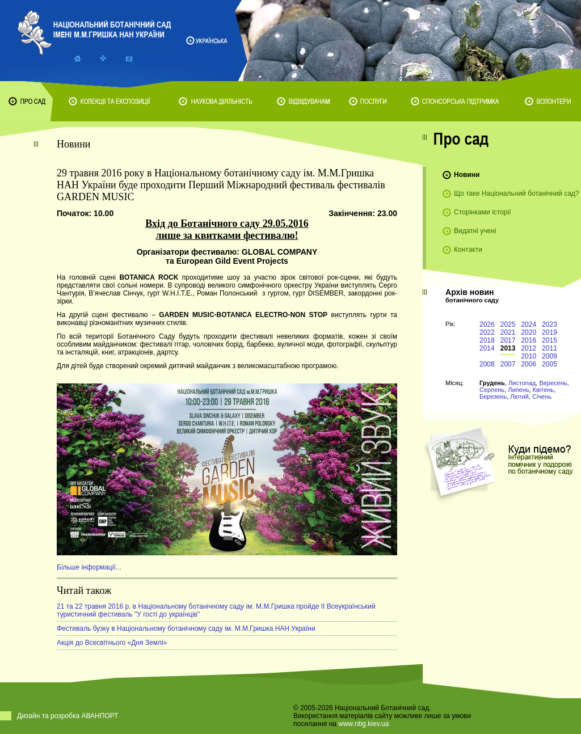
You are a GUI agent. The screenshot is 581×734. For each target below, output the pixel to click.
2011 (549, 348)
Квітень (543, 389)
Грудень (492, 382)
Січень (541, 396)
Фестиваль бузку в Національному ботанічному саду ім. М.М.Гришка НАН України (186, 628)
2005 (549, 364)
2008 (487, 364)
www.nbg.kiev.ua (363, 724)
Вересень (553, 382)
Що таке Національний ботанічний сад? (516, 193)
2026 (487, 324)
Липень (518, 389)
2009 (549, 356)
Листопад (522, 382)
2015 (549, 340)
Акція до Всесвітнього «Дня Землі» (112, 643)
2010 (528, 356)
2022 (487, 332)
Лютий (519, 396)
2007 (508, 364)
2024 (528, 324)
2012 (528, 348)
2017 (508, 340)
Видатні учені (475, 231)
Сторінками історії (482, 212)
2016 (528, 340)
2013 (508, 348)
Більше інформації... (89, 567)
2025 (508, 324)
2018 (487, 340)
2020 (528, 332)
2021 (508, 332)
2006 (528, 364)
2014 (487, 348)
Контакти (468, 250)
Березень (493, 396)
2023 (549, 324)
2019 (549, 332)
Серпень (491, 389)
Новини (466, 175)
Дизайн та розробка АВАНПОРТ (68, 716)
